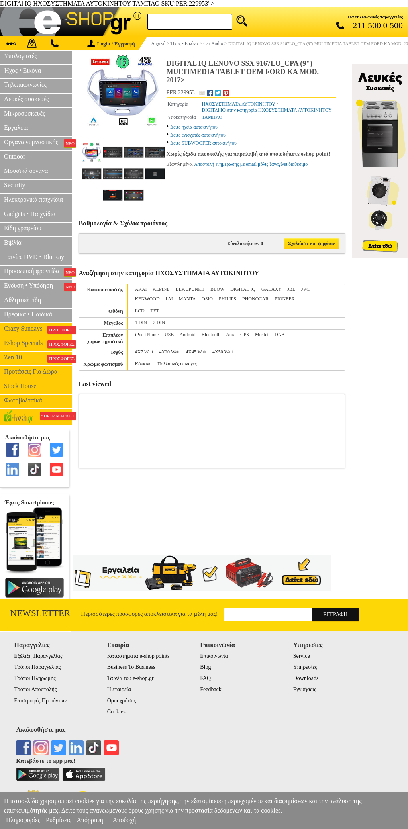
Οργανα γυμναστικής (38, 143)
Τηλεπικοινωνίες (25, 84)
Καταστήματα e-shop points (138, 656)
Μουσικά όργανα (26, 170)
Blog (205, 667)
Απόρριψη (89, 820)
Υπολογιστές (20, 56)
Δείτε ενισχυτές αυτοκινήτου (198, 135)
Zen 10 (38, 358)
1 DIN (141, 322)
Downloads (306, 678)
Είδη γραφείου (22, 228)
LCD (140, 311)
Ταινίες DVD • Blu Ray (34, 256)
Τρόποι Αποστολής (35, 689)
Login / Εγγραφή (111, 44)
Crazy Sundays (38, 329)
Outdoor (14, 156)
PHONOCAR (255, 299)
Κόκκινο (143, 363)
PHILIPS (227, 299)
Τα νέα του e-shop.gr (130, 678)
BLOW (217, 289)
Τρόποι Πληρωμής (35, 678)
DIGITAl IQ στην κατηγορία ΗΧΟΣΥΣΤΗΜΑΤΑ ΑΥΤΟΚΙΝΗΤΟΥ (267, 110)
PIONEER (285, 299)
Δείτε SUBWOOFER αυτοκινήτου (203, 143)
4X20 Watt (169, 352)
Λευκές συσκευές (26, 99)
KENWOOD (147, 299)
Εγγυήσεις (304, 689)
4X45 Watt (196, 352)
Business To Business (131, 667)
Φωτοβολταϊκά (23, 400)
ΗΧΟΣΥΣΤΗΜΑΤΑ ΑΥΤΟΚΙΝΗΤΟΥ (238, 104)
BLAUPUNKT (190, 289)
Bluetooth (211, 334)
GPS (244, 334)
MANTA (187, 299)
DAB (279, 334)
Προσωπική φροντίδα (38, 272)
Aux (230, 334)
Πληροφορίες (23, 820)
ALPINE (161, 289)
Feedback (211, 689)
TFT (154, 311)
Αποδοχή (124, 820)
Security (14, 185)
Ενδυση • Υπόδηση (38, 286)
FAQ (205, 678)
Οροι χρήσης (121, 701)
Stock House (20, 385)
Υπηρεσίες (305, 667)
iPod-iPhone (147, 334)
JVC (305, 289)
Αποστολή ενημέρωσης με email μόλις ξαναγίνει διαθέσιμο (251, 164)
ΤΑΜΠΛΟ (212, 117)
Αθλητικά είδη (22, 299)
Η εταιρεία (119, 689)
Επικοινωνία (214, 656)
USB (169, 334)
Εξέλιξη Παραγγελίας (38, 656)
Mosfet (262, 334)
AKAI (141, 289)
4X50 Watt (222, 352)
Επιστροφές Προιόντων (40, 701)
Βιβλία (13, 242)
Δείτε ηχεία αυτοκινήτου (194, 127)
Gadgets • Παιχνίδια (29, 213)
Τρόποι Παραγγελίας (37, 667)
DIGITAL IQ (242, 289)
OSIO (207, 299)
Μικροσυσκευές (24, 113)
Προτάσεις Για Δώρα (30, 371)
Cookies (116, 712)
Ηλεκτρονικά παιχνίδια (33, 199)
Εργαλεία (16, 127)
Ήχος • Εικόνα (22, 70)
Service (301, 656)
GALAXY (271, 289)
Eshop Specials (38, 343)
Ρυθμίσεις (58, 820)
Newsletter (40, 613)
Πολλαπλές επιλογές (177, 363)
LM (169, 299)
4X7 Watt (144, 352)
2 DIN (159, 322)
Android (188, 334)
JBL (291, 289)
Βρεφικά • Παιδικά (28, 314)
